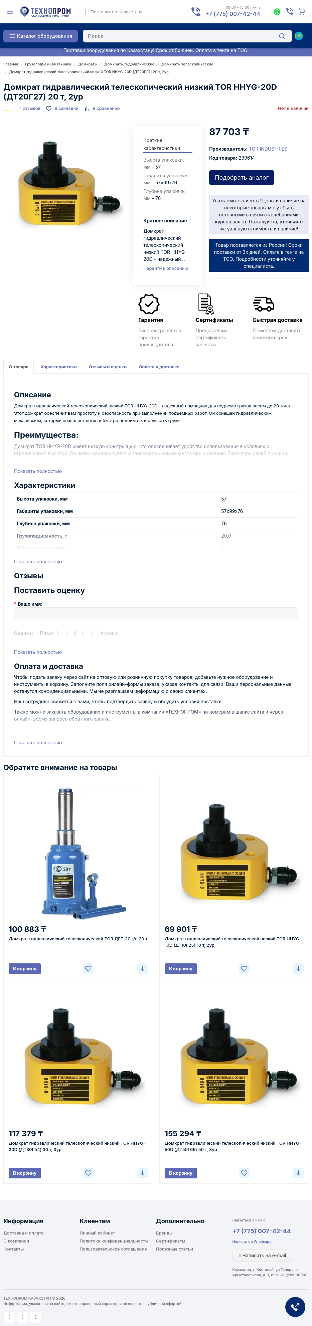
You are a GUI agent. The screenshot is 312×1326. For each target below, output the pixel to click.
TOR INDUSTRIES (268, 149)
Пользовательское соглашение (113, 1249)
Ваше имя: (30, 604)
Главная (10, 64)
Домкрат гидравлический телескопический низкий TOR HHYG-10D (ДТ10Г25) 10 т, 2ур (233, 942)
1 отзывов (30, 108)
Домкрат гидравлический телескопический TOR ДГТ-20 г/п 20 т (78, 938)
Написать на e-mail (263, 1255)
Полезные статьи (174, 1249)
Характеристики (58, 366)
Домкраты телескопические (187, 64)
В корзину (25, 968)
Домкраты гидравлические (129, 64)
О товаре (18, 366)
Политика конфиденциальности (114, 1241)
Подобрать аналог (242, 177)
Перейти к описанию (165, 268)
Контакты (13, 1249)
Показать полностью (38, 471)
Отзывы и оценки (108, 366)
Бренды (164, 1233)
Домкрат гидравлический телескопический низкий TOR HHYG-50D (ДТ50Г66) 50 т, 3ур (233, 1146)
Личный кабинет (97, 1233)
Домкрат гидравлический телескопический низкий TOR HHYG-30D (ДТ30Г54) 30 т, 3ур (77, 1146)
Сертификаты (170, 1241)
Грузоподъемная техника (48, 64)
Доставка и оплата (23, 1233)
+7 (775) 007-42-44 (261, 1231)
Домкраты (87, 64)
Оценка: (23, 633)
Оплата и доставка (159, 366)
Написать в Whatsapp (252, 1241)
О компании (16, 1241)
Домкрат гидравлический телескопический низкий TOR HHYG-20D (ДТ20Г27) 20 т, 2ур (89, 71)
